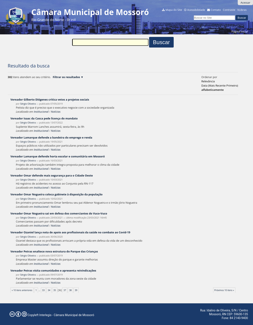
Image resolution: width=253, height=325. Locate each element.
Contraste (229, 10)
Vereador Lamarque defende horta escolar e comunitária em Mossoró (57, 156)
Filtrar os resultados (66, 77)
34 (49, 290)
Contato (216, 10)
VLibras (242, 10)
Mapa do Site (173, 10)
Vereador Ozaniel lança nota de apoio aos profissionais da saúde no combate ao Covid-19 (70, 232)
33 (43, 290)
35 (54, 290)
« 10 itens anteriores (22, 290)
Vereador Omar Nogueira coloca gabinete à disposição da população (56, 194)
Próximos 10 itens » (224, 290)
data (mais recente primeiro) (219, 85)
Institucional (41, 111)
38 (70, 290)
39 (76, 290)
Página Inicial (240, 31)
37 (65, 290)
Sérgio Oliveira (28, 103)
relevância (208, 81)
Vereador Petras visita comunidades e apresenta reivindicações (53, 270)
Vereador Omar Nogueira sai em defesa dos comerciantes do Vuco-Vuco (58, 213)
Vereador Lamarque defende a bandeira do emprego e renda (51, 137)
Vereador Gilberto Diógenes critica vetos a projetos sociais (49, 99)
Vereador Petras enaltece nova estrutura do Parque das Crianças (54, 251)
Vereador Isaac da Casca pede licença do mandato (44, 118)
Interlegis (45, 315)
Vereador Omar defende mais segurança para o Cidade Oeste (51, 175)
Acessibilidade (196, 10)
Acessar (245, 2)
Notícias (55, 111)
